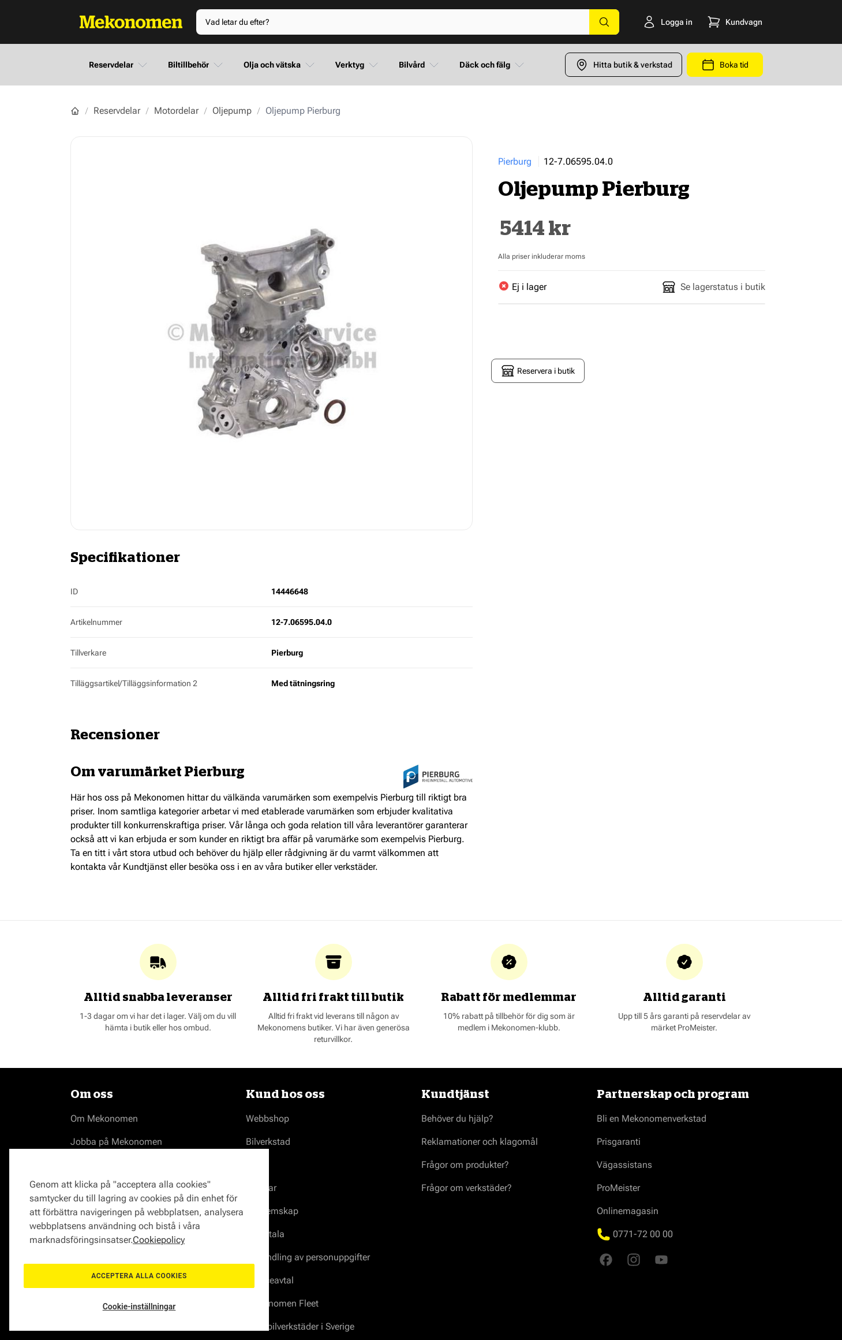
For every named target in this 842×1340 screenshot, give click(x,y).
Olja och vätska (280, 65)
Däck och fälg (492, 65)
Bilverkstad (268, 1141)
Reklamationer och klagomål (479, 1141)
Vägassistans (624, 1164)
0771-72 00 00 (643, 1234)
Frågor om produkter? (465, 1164)
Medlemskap (272, 1210)
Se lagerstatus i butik (713, 287)
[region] (139, 1240)
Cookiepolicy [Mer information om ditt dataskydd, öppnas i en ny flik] (159, 1239)
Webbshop (267, 1118)
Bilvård (420, 65)
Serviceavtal (270, 1280)
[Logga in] (650, 22)
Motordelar (176, 110)
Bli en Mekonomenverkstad (651, 1118)
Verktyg (357, 65)
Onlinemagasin (627, 1210)
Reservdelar (119, 65)
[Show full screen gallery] (271, 333)
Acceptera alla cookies (139, 1276)
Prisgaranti (619, 1141)
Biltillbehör (196, 65)
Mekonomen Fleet (282, 1303)
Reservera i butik (538, 371)
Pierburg (515, 161)
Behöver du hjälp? (457, 1118)
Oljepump (232, 110)
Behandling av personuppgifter (308, 1257)
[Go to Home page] (131, 22)
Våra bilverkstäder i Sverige (300, 1326)
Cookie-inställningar (139, 1306)
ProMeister (618, 1187)
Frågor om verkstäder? (466, 1187)
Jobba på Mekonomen (116, 1141)
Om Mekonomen (104, 1118)
